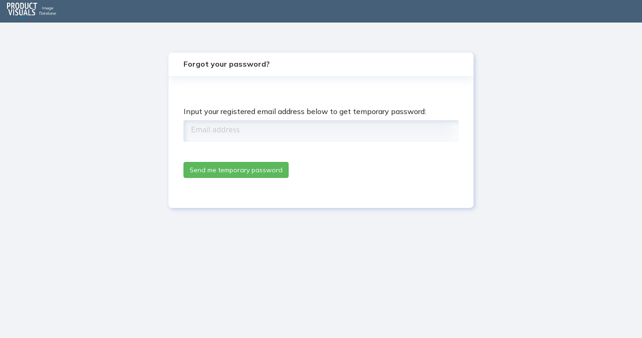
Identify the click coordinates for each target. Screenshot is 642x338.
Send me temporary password (236, 170)
